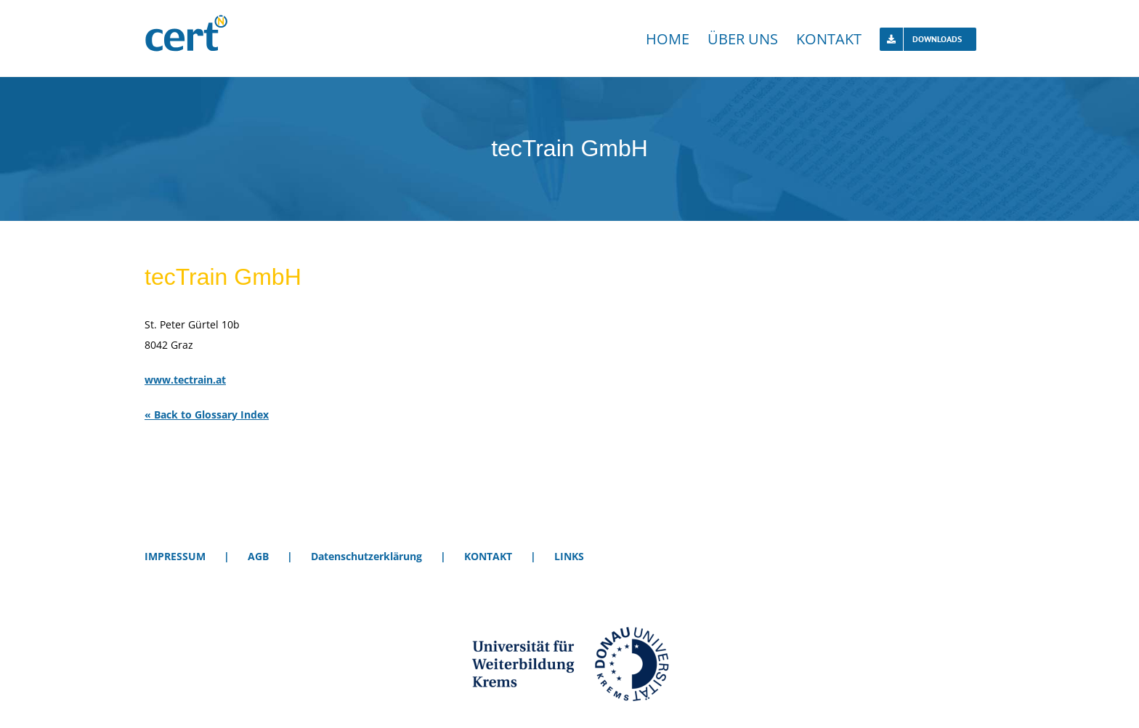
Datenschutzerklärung (366, 556)
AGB (258, 556)
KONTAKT (488, 556)
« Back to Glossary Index (207, 414)
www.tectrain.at (185, 380)
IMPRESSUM (175, 556)
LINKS (569, 556)
